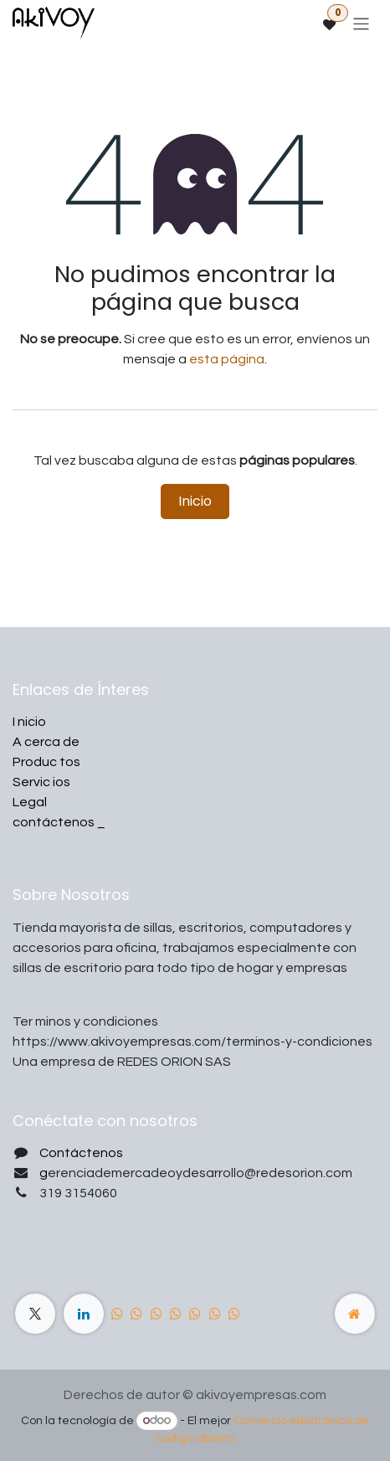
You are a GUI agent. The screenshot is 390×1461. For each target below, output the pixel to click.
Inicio (195, 501)
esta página (226, 359)
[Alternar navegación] (361, 23)
